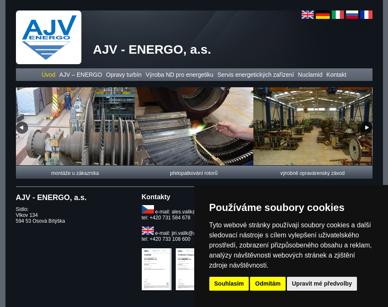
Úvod (48, 74)
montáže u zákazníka (75, 173)
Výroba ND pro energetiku (180, 74)
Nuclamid (310, 74)
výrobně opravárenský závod (312, 173)
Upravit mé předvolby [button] (322, 283)
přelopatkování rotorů (193, 173)
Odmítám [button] (268, 283)
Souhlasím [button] (229, 283)
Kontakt (336, 74)
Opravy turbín (124, 74)
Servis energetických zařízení (255, 74)
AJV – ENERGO (80, 74)
